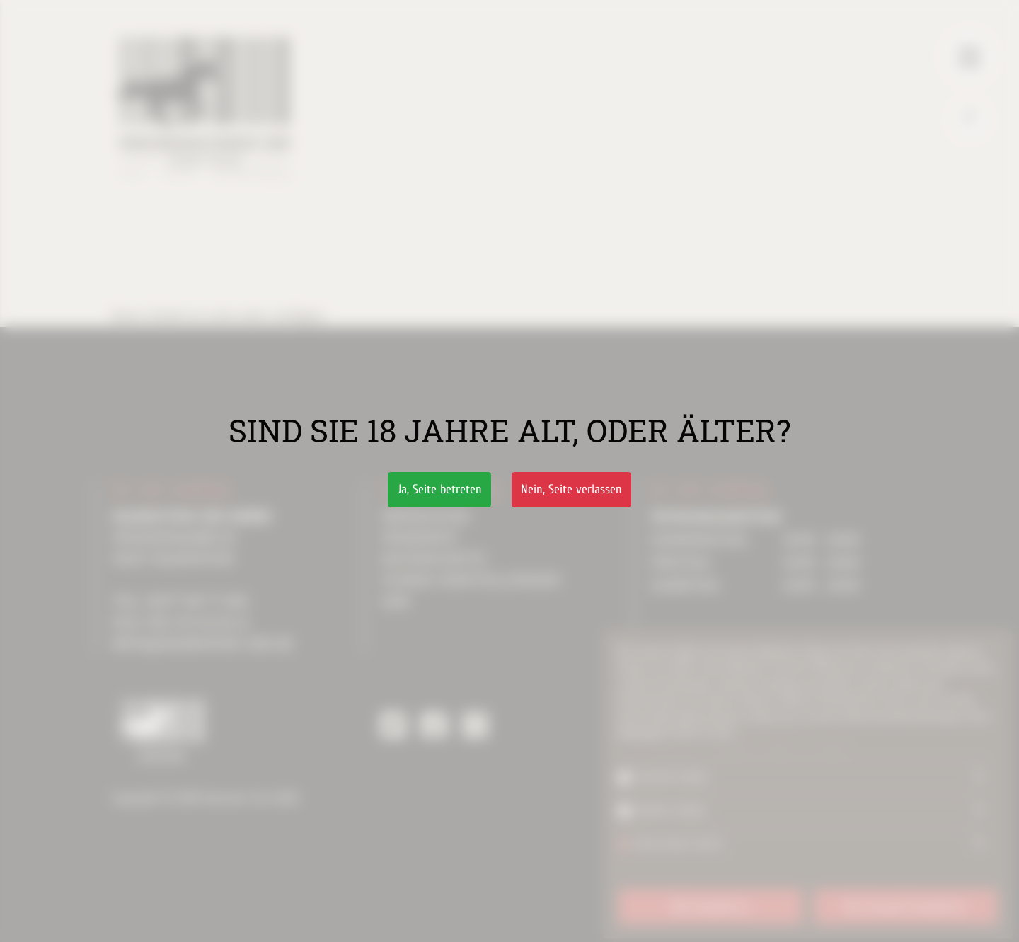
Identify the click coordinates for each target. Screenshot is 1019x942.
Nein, (571, 489)
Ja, (439, 489)
